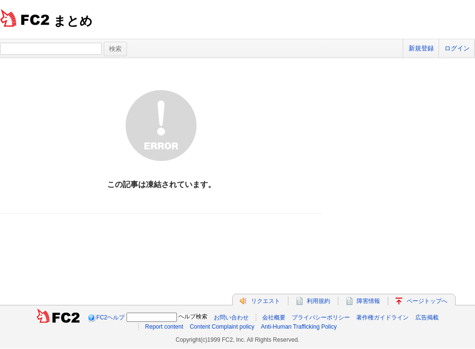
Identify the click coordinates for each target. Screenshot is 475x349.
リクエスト (265, 301)
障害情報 (368, 301)
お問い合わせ (231, 317)
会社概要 (273, 317)
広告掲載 (427, 317)
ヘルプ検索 (192, 316)
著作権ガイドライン (382, 317)
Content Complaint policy (222, 326)
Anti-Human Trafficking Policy (299, 326)
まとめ (73, 21)
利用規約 (318, 301)
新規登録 (421, 48)
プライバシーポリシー (321, 317)
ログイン (457, 48)
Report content (164, 326)
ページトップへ (427, 301)
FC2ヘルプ (110, 317)
